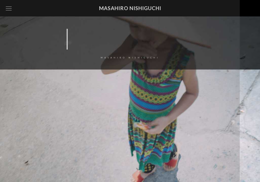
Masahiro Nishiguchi (130, 8)
